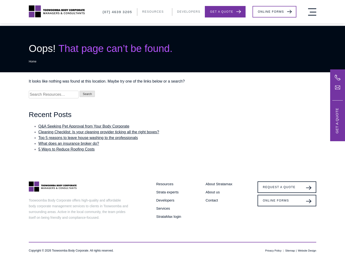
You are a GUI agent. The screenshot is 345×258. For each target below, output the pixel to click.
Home (32, 61)
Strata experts (167, 192)
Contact (212, 200)
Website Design (307, 250)
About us (213, 192)
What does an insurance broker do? (68, 143)
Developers (188, 11)
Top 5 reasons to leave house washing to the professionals (88, 138)
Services (163, 208)
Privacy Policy (273, 250)
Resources (153, 11)
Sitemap (290, 250)
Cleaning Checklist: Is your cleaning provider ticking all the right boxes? (98, 132)
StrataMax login (168, 216)
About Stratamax (219, 184)
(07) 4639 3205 (117, 12)
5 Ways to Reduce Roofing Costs (66, 149)
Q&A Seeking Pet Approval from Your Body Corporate (83, 126)
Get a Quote (221, 11)
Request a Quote (279, 187)
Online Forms (271, 11)
